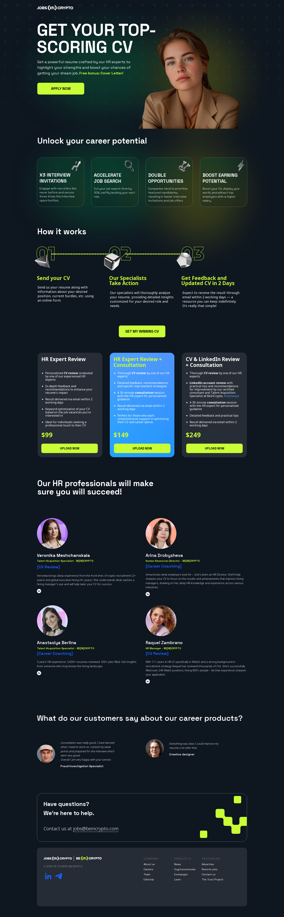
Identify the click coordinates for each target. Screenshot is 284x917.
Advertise (208, 864)
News (177, 864)
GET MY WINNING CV (142, 331)
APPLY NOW (61, 88)
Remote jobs (210, 869)
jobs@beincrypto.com (96, 828)
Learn (177, 879)
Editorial (149, 879)
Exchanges (181, 874)
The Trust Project (212, 879)
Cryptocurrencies (185, 869)
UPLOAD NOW (69, 448)
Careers (148, 869)
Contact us (209, 874)
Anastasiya (231, 396)
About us (149, 864)
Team (147, 874)
